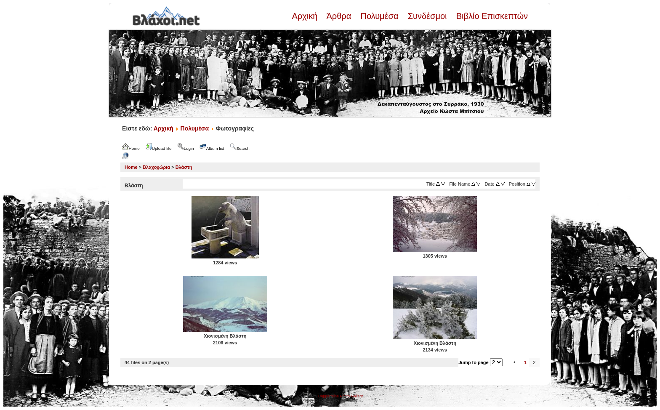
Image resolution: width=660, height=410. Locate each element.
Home (131, 167)
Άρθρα (339, 16)
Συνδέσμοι (427, 16)
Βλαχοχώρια (156, 167)
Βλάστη (184, 167)
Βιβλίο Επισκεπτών (491, 16)
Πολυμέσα (379, 16)
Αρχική (305, 16)
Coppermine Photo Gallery (340, 396)
